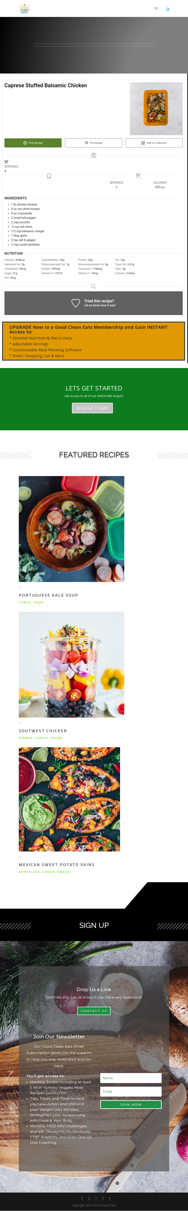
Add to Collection (154, 143)
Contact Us (94, 1011)
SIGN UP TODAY (92, 408)
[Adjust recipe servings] (116, 187)
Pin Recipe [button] (93, 143)
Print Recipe (33, 143)
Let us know (92, 305)
